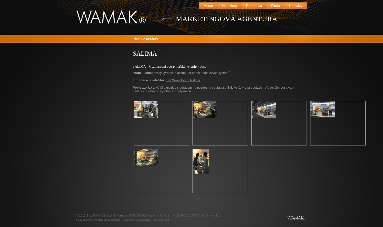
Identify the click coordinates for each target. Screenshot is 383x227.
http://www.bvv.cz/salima (183, 80)
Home (138, 39)
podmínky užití (162, 219)
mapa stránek (83, 219)
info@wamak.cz (211, 215)
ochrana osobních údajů (107, 219)
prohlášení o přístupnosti (137, 219)
